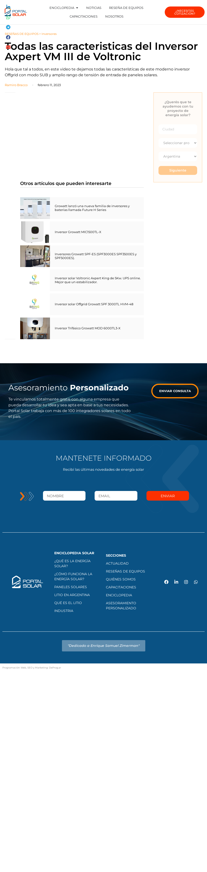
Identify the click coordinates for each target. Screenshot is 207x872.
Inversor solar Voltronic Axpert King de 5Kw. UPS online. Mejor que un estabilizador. (98, 280)
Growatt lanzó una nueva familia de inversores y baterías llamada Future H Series (92, 208)
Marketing (41, 667)
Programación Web (14, 667)
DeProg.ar (55, 667)
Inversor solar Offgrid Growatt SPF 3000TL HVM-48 (94, 304)
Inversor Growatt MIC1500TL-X (78, 232)
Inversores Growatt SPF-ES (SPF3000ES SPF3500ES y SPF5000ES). (96, 256)
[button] (8, 7)
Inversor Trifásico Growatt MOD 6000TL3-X (88, 328)
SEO (29, 667)
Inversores (49, 34)
